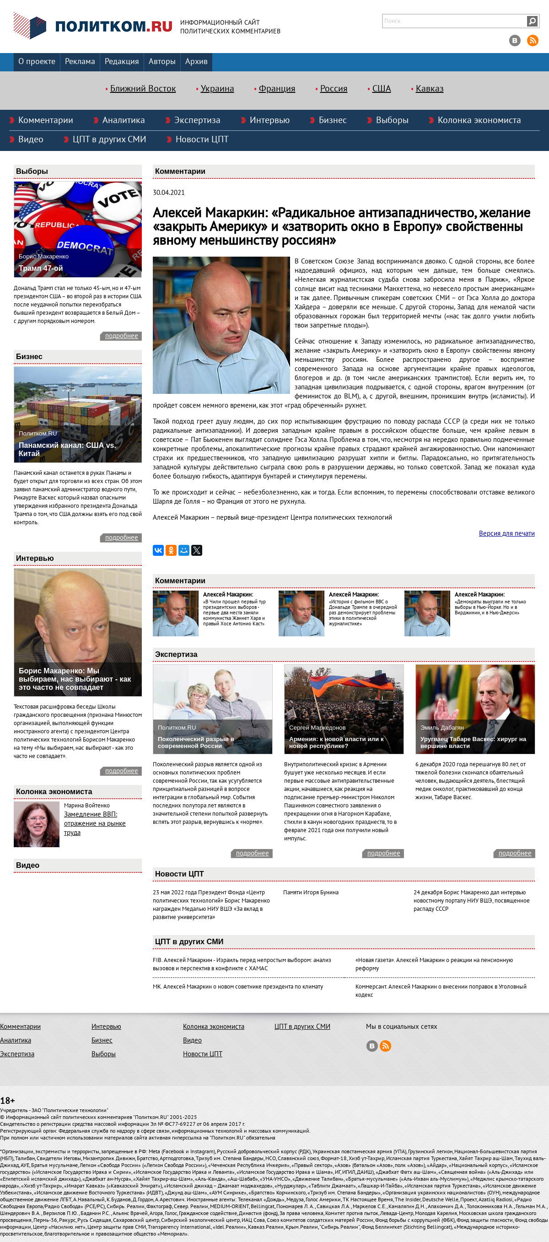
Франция (277, 88)
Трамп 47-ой (41, 268)
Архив (196, 61)
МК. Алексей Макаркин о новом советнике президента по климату (238, 986)
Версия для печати (507, 533)
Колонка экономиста (479, 120)
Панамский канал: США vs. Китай (67, 449)
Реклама (80, 61)
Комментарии (45, 120)
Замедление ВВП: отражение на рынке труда (95, 823)
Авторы (162, 61)
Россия (334, 88)
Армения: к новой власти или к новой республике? (336, 742)
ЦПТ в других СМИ (109, 139)
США (381, 88)
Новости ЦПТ (202, 139)
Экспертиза (197, 120)
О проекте (36, 61)
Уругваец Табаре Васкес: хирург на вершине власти (473, 742)
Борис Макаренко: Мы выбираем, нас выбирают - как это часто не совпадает (75, 679)
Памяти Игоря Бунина (311, 892)
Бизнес (333, 120)
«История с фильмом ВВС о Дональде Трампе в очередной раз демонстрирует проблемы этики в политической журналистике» (363, 613)
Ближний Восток (143, 88)
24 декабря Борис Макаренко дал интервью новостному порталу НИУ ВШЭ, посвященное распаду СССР (472, 901)
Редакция (122, 61)
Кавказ (430, 88)
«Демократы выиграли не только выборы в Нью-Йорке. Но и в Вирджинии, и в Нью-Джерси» (490, 607)
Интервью (270, 120)
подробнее (121, 336)
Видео (30, 139)
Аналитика (123, 120)
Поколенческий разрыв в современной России (196, 742)
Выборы (392, 120)
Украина (217, 88)
